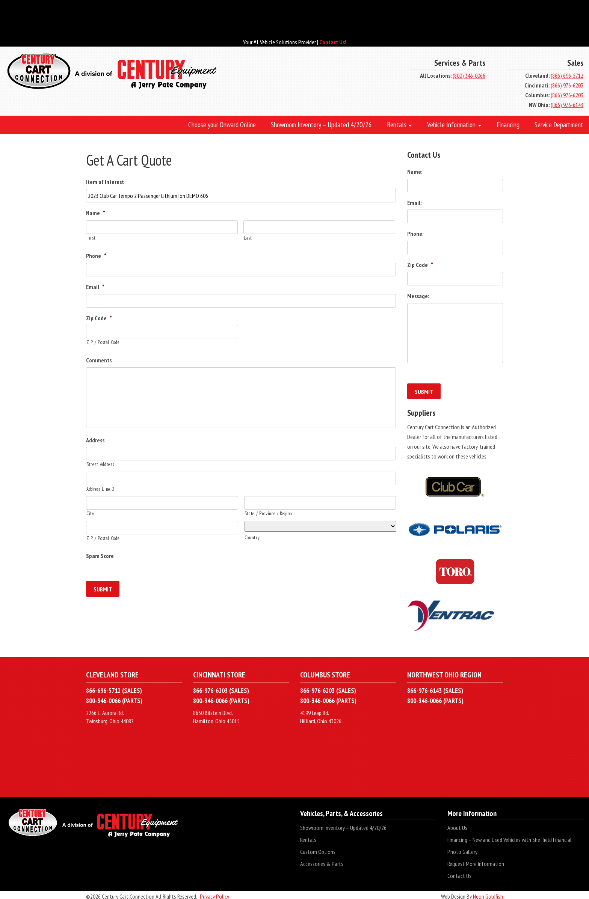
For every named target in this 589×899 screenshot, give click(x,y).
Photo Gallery (462, 848)
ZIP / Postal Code (102, 342)
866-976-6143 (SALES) (435, 687)
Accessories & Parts (321, 860)
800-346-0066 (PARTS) (114, 697)
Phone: (415, 233)
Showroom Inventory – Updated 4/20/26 (343, 824)
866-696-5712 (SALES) (114, 687)
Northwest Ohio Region (444, 671)
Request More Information (475, 860)
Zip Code (99, 318)
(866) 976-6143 (567, 105)
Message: (418, 296)
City (90, 513)
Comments (99, 360)
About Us (457, 824)
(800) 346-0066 (469, 75)
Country (252, 537)
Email (95, 287)
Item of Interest (105, 182)
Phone (96, 255)
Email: (414, 203)
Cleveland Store (112, 671)
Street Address (100, 464)
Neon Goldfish (488, 893)
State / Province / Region (269, 513)
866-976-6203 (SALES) (221, 687)
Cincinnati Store (219, 671)
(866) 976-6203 (567, 85)
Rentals (308, 836)
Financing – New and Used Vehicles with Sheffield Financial (509, 836)
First (90, 238)
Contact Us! (332, 42)
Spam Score (100, 556)
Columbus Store (325, 671)
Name (95, 213)
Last (248, 238)
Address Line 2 (100, 489)
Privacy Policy (214, 893)
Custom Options (317, 848)
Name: (414, 171)
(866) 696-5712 (567, 75)
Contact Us (459, 872)
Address (95, 440)
